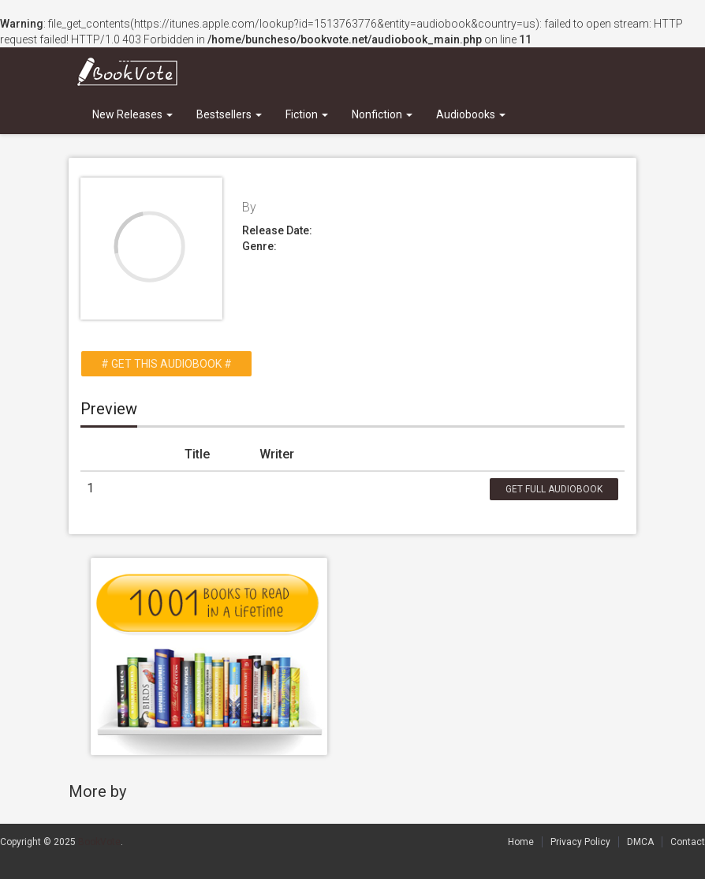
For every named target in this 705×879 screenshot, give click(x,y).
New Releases (132, 114)
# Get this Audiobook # (166, 363)
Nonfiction (382, 114)
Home (521, 841)
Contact (687, 841)
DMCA (640, 841)
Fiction (306, 114)
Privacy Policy (580, 841)
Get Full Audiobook (553, 489)
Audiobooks (470, 114)
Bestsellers (229, 114)
